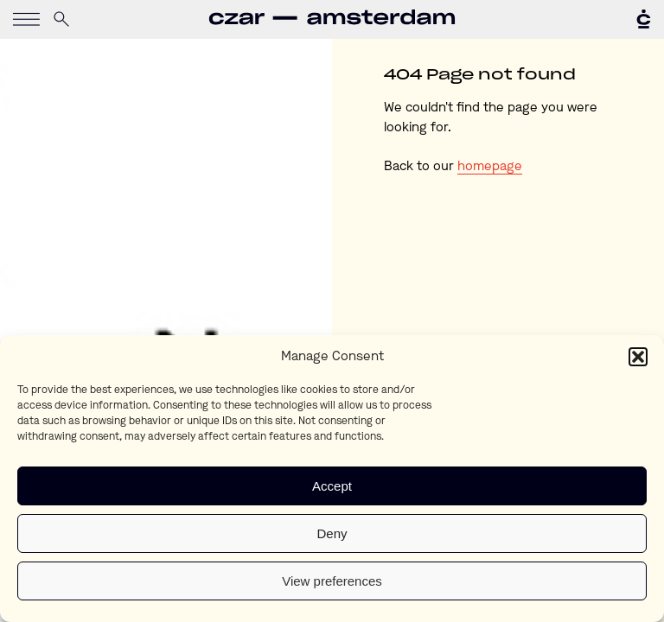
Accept (332, 486)
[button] (638, 356)
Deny (331, 533)
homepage (489, 167)
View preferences (332, 581)
